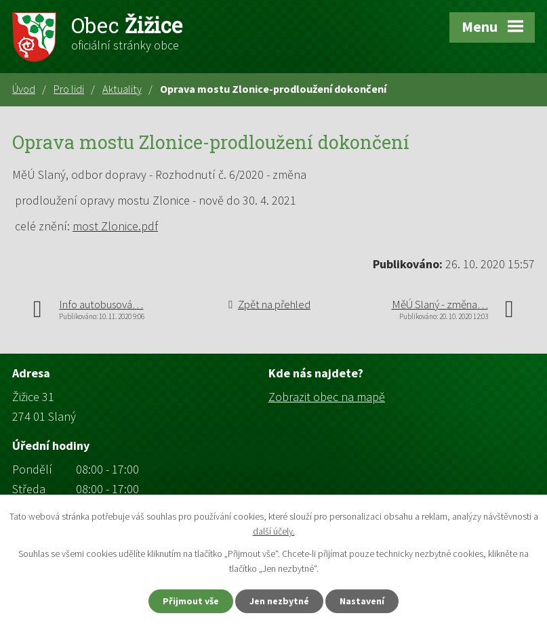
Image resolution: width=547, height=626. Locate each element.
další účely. (274, 532)
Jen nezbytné (279, 601)
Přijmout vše (191, 601)
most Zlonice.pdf (115, 226)
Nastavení (362, 601)
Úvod (23, 89)
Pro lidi (69, 89)
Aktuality (122, 89)
